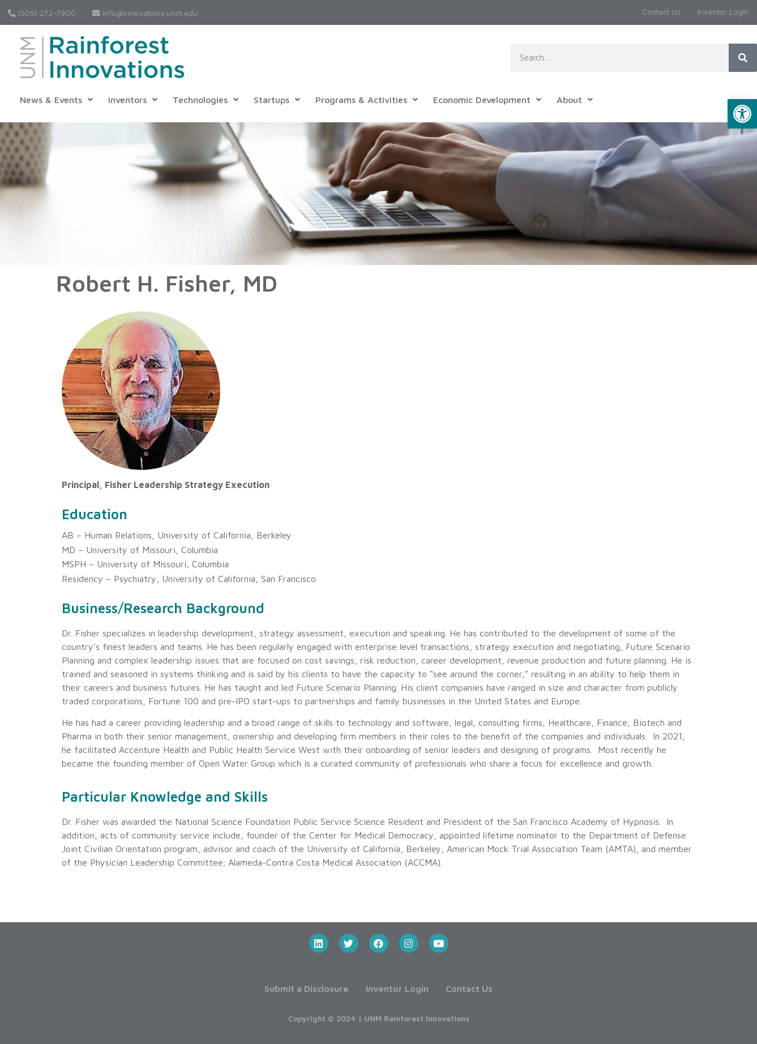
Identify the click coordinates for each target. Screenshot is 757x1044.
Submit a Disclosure (306, 988)
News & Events (56, 100)
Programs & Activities (366, 100)
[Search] (743, 58)
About (575, 100)
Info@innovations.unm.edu (145, 13)
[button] (742, 114)
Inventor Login (723, 11)
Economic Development (487, 100)
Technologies (205, 100)
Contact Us (661, 11)
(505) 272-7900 (41, 13)
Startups (277, 100)
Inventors (132, 100)
